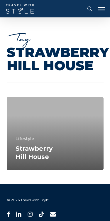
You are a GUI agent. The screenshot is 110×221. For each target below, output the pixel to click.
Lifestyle (25, 138)
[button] (101, 9)
